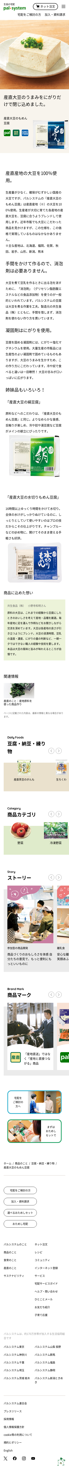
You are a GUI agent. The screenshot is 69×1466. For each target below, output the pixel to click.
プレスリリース (13, 1411)
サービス (40, 1276)
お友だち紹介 (42, 1307)
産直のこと (10, 1268)
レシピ (38, 1252)
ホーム (7, 1163)
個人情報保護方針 (14, 1427)
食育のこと (10, 1260)
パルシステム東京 (14, 1346)
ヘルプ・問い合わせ (46, 1291)
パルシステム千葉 (14, 1362)
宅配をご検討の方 (29, 14)
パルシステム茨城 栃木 (17, 1378)
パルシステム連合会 (15, 1403)
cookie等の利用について (18, 1434)
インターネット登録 (46, 1268)
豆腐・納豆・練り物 (42, 1163)
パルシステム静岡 (45, 1370)
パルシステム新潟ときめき (49, 1380)
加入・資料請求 (55, 14)
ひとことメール (44, 1299)
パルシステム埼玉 (14, 1370)
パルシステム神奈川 (15, 1354)
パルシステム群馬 (45, 1354)
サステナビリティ (14, 1276)
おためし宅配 (20, 1224)
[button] (59, 751)
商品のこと (21, 1163)
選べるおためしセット (20, 1212)
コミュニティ (42, 1260)
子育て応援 (41, 1315)
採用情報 (9, 1419)
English (8, 1450)
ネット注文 (45, 6)
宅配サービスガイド (46, 1283)
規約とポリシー (13, 1442)
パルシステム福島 (45, 1362)
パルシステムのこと (15, 1244)
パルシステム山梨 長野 (48, 1346)
